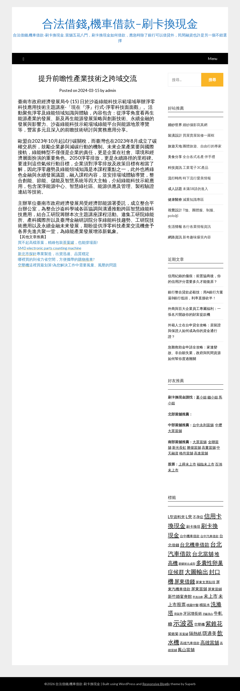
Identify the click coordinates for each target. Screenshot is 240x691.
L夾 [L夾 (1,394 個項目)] (189, 516)
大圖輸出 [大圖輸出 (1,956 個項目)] (196, 571)
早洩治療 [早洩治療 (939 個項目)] (198, 596)
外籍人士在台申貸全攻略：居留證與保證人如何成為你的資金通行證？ (194, 331)
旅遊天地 (175, 146)
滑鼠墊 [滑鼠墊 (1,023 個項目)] (178, 614)
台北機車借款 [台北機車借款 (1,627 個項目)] (194, 544)
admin (110, 90)
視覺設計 (175, 210)
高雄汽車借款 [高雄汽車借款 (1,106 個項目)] (190, 643)
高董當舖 (209, 447)
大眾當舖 (200, 442)
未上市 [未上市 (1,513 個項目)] (211, 596)
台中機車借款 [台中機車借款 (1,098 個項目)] (190, 536)
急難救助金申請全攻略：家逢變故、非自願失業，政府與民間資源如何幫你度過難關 (194, 353)
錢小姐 (212, 397)
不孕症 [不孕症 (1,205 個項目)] (198, 517)
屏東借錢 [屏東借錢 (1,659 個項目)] (184, 581)
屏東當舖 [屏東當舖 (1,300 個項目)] (199, 588)
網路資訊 (175, 237)
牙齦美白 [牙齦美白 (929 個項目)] (208, 613)
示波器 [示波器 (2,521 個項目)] (183, 623)
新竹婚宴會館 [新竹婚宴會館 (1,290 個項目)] (180, 596)
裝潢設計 (175, 135)
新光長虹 (179, 447)
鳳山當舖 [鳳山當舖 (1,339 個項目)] (186, 649)
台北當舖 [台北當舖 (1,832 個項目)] (203, 553)
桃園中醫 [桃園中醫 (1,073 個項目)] (192, 605)
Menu (212, 58)
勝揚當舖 (194, 447)
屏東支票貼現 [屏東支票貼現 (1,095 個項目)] (205, 582)
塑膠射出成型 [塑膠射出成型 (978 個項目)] (186, 563)
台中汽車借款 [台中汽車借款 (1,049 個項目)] (209, 536)
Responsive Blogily (156, 684)
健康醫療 (175, 199)
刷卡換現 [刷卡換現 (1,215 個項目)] (193, 526)
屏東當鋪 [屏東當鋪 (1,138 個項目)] (215, 589)
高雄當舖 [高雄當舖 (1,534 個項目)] (209, 642)
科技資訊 (175, 167)
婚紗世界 (175, 124)
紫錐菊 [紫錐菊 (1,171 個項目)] (173, 634)
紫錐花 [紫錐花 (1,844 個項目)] (213, 623)
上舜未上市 (187, 464)
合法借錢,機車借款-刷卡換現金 (120, 24)
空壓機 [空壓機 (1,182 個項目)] (199, 624)
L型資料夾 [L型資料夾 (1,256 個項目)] (176, 516)
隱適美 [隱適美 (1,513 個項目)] (209, 633)
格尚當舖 (186, 453)
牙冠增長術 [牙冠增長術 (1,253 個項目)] (192, 613)
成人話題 (175, 188)
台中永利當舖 (203, 425)
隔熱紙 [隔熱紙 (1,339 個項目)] (195, 633)
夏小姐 (201, 397)
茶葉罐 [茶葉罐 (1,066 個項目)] (183, 634)
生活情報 (175, 226)
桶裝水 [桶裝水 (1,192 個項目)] (204, 605)
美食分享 (175, 156)
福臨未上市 (205, 464)
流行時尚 (175, 178)
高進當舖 (201, 453)
